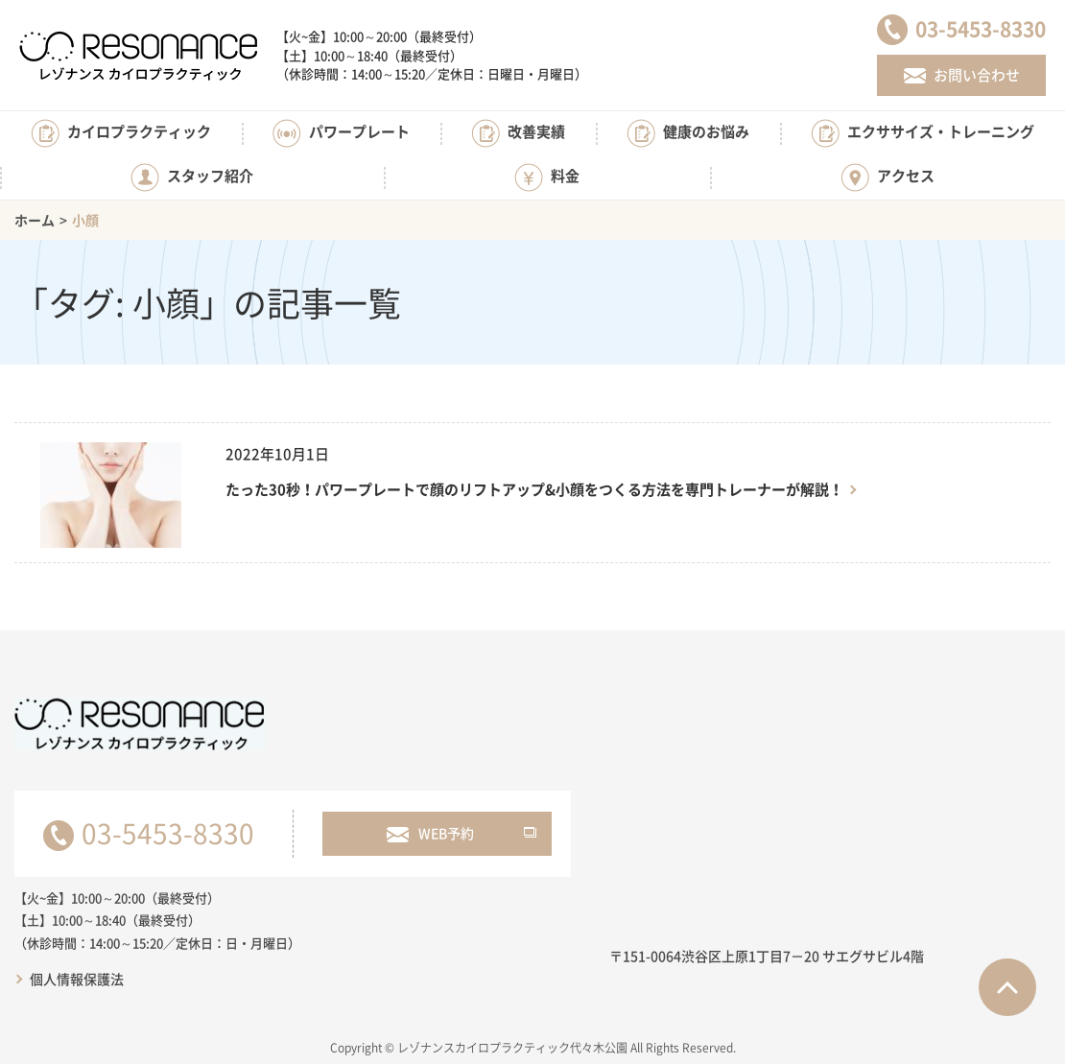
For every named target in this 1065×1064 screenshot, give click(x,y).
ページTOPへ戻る (1007, 987)
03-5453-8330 (168, 833)
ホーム (34, 219)
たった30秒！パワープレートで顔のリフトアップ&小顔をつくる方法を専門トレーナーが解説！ (534, 490)
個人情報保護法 (77, 978)
